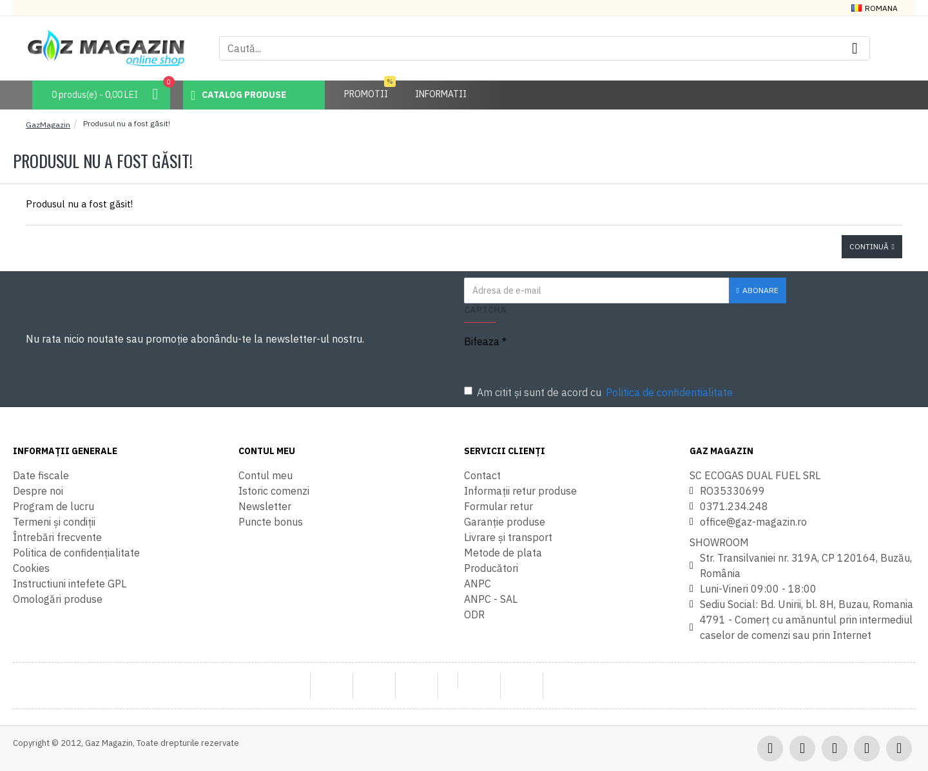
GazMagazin (48, 124)
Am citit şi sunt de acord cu (599, 392)
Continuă (869, 246)
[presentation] (651, 352)
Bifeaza (481, 341)
